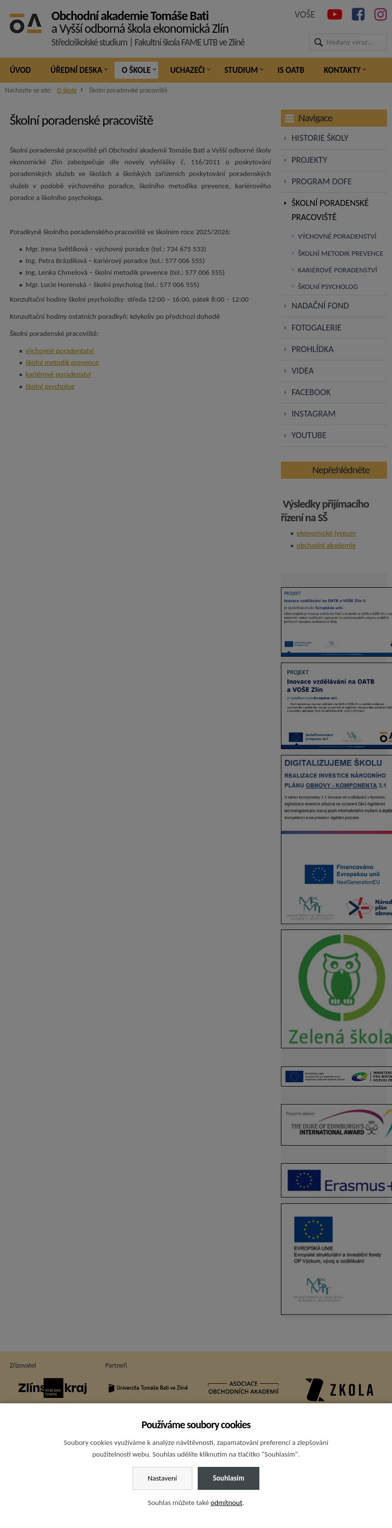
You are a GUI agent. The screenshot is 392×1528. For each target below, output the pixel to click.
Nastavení (162, 1478)
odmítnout (226, 1502)
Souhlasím (228, 1478)
